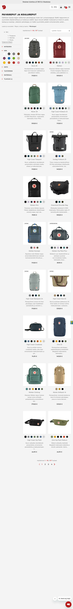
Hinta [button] (6, 67)
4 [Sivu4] (51, 464)
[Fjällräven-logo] (8, 7)
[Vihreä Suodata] (13, 58)
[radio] (26, 62)
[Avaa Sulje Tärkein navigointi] (69, 7)
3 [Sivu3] (48, 464)
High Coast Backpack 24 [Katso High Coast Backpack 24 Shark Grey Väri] (34, 299)
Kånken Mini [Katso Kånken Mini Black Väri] (34, 205)
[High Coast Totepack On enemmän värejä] (44, 156)
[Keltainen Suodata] (4, 62)
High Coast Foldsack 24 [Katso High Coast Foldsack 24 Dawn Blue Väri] (59, 112)
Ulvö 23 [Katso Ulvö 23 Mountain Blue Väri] (59, 344)
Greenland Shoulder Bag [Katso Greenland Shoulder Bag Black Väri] (59, 205)
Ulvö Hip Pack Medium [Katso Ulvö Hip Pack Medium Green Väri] (59, 440)
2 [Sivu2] (45, 464)
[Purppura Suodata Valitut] (4, 58)
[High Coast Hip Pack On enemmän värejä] (44, 437)
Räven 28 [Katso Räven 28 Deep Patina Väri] (34, 112)
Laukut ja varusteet (7, 26)
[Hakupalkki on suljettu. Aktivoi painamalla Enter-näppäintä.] (54, 7)
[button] (65, 7)
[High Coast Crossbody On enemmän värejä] (44, 341)
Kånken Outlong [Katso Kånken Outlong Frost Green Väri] (34, 392)
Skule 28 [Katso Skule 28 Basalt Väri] (34, 66)
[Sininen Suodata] (9, 58)
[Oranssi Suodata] (9, 62)
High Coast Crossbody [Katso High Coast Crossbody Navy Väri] (34, 344)
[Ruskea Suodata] (18, 54)
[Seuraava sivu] (55, 464)
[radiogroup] (34, 62)
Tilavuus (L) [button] (8, 79)
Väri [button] (5, 50)
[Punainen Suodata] (13, 62)
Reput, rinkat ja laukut (21, 26)
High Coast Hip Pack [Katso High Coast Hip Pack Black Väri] (34, 440)
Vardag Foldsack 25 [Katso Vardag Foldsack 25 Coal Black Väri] (59, 159)
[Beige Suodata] (18, 58)
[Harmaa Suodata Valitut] (13, 54)
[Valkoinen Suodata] (4, 54)
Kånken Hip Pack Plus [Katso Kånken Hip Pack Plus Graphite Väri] (59, 251)
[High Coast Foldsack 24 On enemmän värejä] (69, 108)
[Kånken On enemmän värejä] (69, 62)
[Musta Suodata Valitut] (9, 54)
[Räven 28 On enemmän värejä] (44, 108)
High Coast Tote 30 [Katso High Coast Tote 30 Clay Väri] (59, 299)
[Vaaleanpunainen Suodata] (18, 62)
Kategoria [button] (8, 46)
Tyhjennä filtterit (7, 42)
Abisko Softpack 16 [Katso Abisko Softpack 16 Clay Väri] (59, 392)
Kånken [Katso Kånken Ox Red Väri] (59, 66)
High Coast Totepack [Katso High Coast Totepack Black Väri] (34, 159)
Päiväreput (33, 26)
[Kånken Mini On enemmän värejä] (44, 202)
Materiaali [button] (8, 75)
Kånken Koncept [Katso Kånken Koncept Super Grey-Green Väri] (34, 251)
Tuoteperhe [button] (8, 71)
